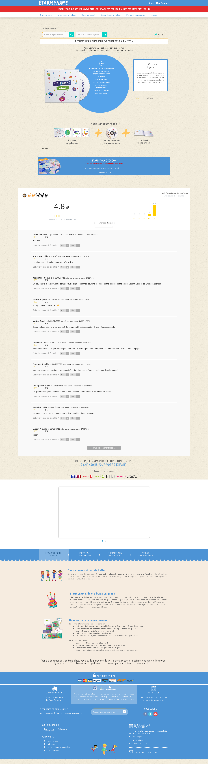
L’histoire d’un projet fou (115, 554)
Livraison (79, 761)
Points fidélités (138, 740)
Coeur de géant (88, 15)
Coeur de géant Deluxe (111, 15)
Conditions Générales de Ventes (121, 761)
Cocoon (154, 15)
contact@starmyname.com (146, 752)
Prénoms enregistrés (135, 15)
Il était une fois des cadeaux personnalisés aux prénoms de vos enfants (148, 732)
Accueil (161, 34)
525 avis (45, 148)
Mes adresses (49, 744)
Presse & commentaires (84, 554)
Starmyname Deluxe (67, 15)
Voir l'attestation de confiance (175, 193)
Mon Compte (162, 3)
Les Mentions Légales (95, 761)
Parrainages (137, 736)
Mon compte (48, 736)
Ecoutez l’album (104, 172)
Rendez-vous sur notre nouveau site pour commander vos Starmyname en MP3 (104, 9)
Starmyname (46, 15)
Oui (65, 245)
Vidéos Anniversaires (145, 554)
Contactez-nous (64, 761)
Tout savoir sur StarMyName (142, 726)
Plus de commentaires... (104, 448)
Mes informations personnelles (57, 747)
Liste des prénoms (139, 743)
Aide (151, 3)
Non (76, 245)
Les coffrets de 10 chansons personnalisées (54, 730)
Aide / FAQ (143, 761)
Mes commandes (51, 741)
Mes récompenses (51, 750)
